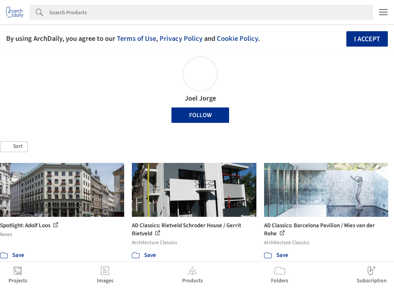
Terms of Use (136, 39)
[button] (14, 146)
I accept (367, 39)
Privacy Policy (181, 39)
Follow (200, 115)
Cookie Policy (237, 39)
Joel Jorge (200, 98)
